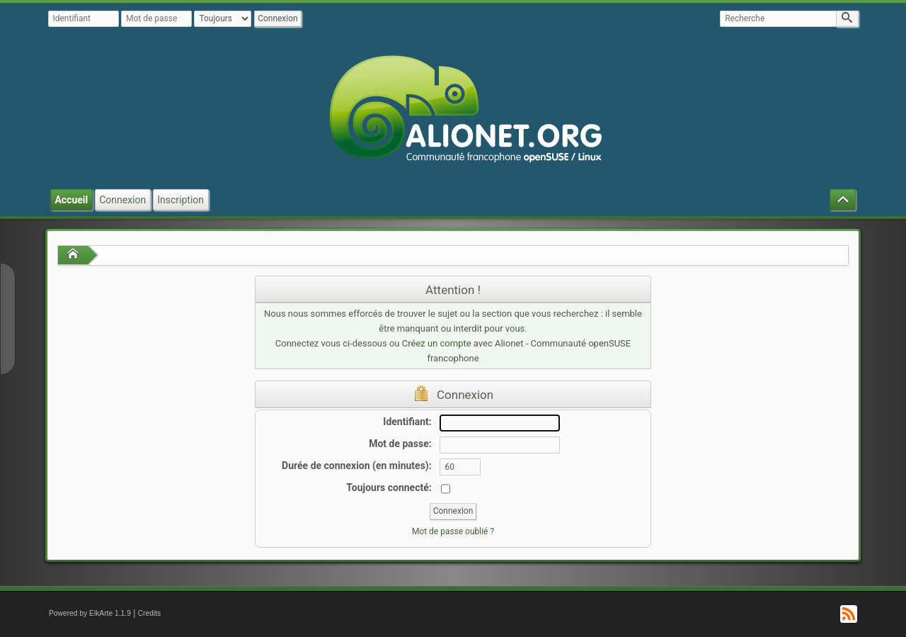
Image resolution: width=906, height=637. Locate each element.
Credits (149, 613)
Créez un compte (436, 343)
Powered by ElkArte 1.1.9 (90, 613)
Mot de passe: (400, 443)
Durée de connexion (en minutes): (357, 465)
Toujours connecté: (388, 487)
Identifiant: (407, 421)
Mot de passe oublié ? (453, 531)
